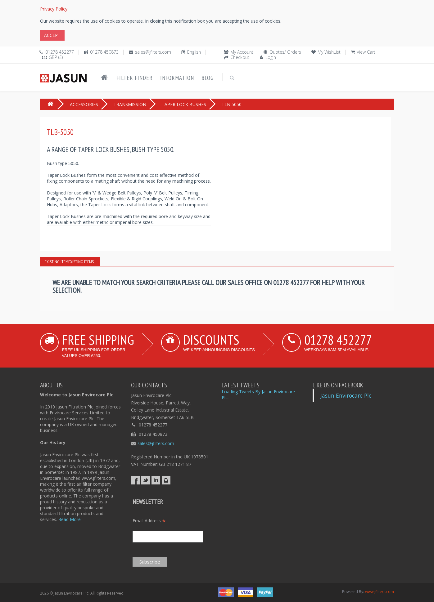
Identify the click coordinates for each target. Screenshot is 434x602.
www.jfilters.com (379, 591)
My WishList (329, 52)
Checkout (239, 57)
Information (177, 78)
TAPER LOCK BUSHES (184, 104)
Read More (69, 519)
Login (270, 57)
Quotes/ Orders (285, 52)
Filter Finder (134, 78)
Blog (207, 78)
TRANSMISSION (130, 104)
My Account (241, 52)
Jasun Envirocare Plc (345, 395)
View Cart (366, 52)
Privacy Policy (53, 9)
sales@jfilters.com (153, 52)
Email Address (149, 520)
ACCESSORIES (84, 104)
